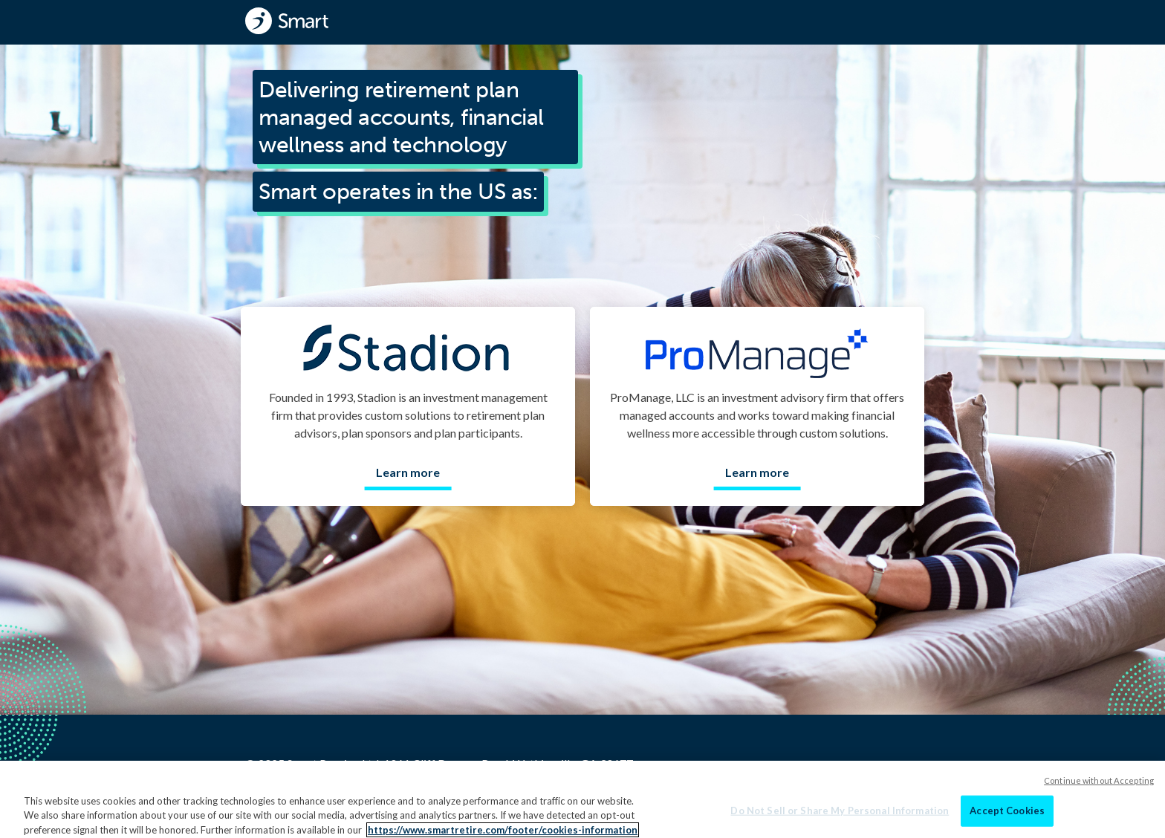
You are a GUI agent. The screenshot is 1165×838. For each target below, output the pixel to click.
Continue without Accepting (1099, 797)
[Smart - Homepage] (286, 20)
